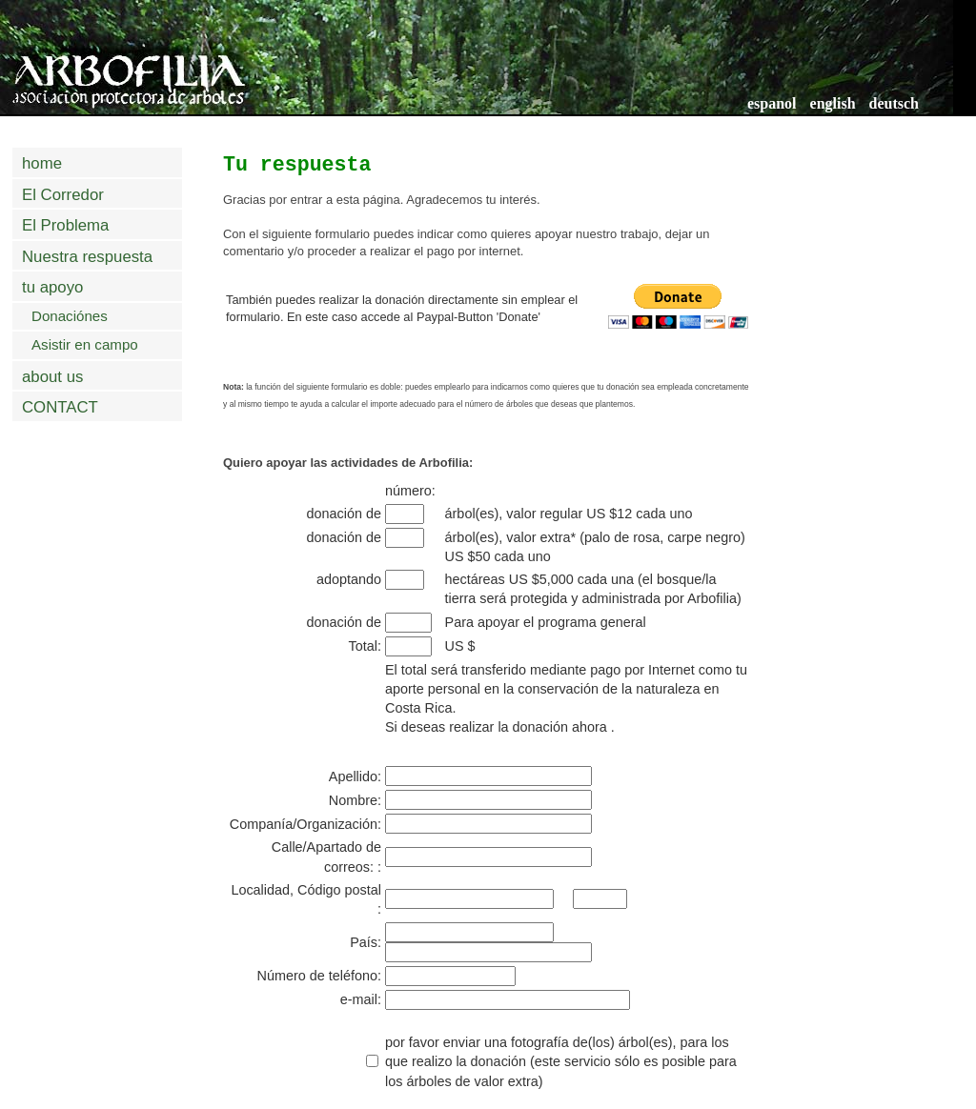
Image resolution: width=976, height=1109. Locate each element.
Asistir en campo (84, 344)
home (42, 163)
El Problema (65, 225)
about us (52, 377)
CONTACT (60, 407)
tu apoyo (52, 287)
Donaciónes (69, 316)
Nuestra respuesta (87, 257)
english (833, 103)
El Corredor (63, 195)
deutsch (894, 103)
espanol (772, 103)
